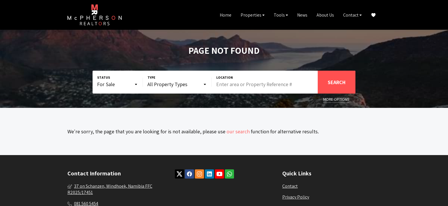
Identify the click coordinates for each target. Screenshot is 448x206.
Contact (352, 15)
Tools (281, 15)
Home (225, 15)
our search (238, 131)
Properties (253, 15)
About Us (325, 15)
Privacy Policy (295, 197)
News (302, 15)
